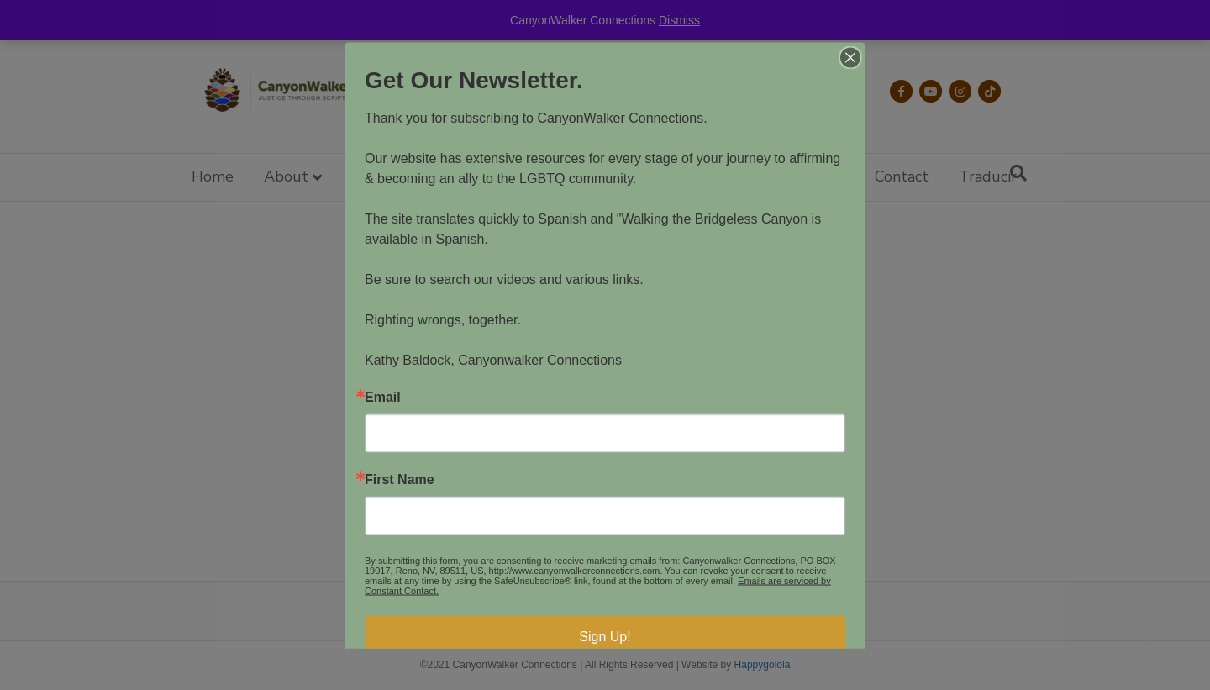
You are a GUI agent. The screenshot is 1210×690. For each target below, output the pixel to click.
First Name (399, 479)
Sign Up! (604, 636)
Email (383, 396)
